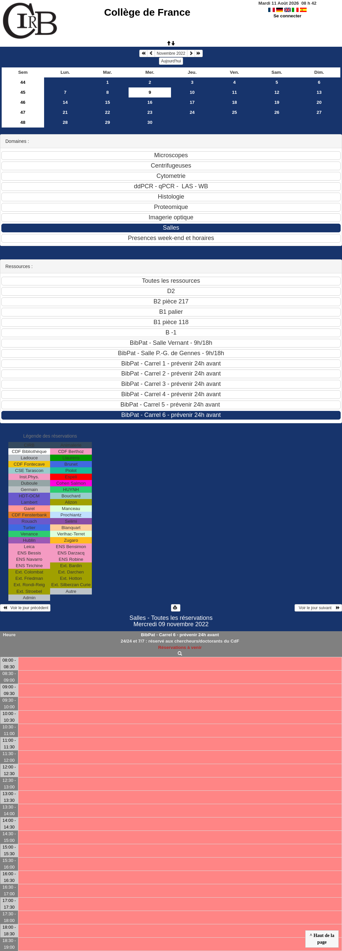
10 (192, 92)
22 (107, 112)
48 (22, 122)
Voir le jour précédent (25, 608)
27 (319, 112)
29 (107, 122)
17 (192, 102)
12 (276, 92)
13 (319, 92)
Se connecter (288, 15)
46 (22, 102)
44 (22, 82)
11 (234, 92)
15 (107, 102)
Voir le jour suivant (318, 608)
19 (276, 102)
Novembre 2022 (171, 53)
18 (234, 102)
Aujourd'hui (171, 61)
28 (65, 122)
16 (149, 102)
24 (192, 112)
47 (22, 112)
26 (276, 112)
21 (65, 112)
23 (149, 112)
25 (234, 112)
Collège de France (147, 12)
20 (319, 102)
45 (22, 92)
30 (149, 122)
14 (65, 102)
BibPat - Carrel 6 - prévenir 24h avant (180, 634)
